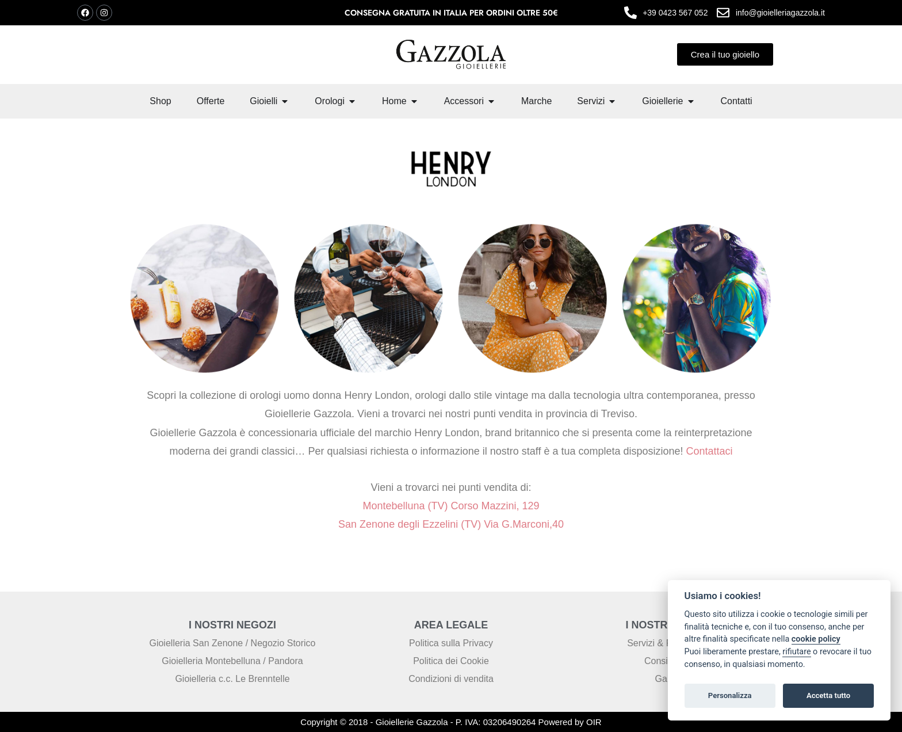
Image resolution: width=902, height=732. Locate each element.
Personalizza (730, 695)
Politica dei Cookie (451, 661)
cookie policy (816, 639)
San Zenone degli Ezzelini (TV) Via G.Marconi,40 (451, 524)
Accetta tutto (828, 695)
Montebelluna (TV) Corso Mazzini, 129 (450, 506)
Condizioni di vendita (451, 679)
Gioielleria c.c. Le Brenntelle (232, 679)
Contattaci (708, 451)
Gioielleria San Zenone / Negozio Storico (232, 643)
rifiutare (796, 652)
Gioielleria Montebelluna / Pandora (232, 661)
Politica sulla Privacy (451, 643)
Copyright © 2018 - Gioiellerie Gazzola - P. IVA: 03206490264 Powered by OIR (450, 722)
